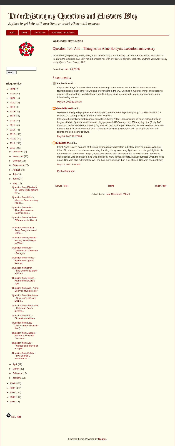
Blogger (102, 439)
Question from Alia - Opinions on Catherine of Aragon (25, 250)
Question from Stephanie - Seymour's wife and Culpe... (25, 298)
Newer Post (61, 185)
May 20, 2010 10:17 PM (69, 136)
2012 (13, 138)
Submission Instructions (63, 32)
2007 (13, 392)
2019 (13, 107)
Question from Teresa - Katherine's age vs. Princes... (24, 260)
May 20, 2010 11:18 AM (69, 101)
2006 (13, 397)
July (15, 174)
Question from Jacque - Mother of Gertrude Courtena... (24, 336)
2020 (13, 102)
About (24, 32)
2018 (13, 111)
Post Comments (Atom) (118, 194)
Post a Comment (65, 171)
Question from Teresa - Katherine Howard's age (24, 281)
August (17, 169)
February (18, 373)
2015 (13, 125)
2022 (13, 93)
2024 (13, 89)
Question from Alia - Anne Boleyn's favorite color (25, 289)
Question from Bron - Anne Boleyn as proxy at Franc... (24, 270)
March (16, 368)
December (18, 151)
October (17, 160)
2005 (13, 401)
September (19, 165)
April (15, 364)
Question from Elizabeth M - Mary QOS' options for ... (25, 190)
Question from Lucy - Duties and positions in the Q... (25, 325)
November (18, 156)
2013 (13, 134)
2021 (13, 98)
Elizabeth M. (63, 143)
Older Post (160, 185)
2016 (13, 120)
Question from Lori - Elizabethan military (23, 317)
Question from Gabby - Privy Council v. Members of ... (24, 356)
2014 (13, 129)
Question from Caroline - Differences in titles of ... (24, 220)
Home (12, 32)
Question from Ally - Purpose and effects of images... (25, 346)
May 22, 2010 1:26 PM (69, 164)
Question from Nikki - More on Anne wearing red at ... (25, 200)
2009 (13, 383)
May (15, 183)
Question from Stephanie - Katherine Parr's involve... (25, 308)
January (17, 377)
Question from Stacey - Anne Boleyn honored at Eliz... (24, 230)
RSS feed (13, 417)
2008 (13, 388)
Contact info (39, 32)
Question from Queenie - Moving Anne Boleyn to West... (24, 240)
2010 (13, 147)
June (15, 178)
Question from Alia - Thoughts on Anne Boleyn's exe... (23, 210)
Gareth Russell (64, 108)
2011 (13, 143)
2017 (13, 116)
